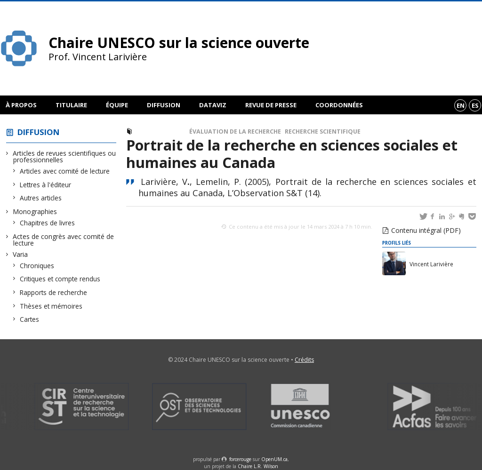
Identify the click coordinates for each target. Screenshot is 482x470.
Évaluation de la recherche (235, 131)
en (461, 105)
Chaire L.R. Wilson (258, 466)
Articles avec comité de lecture (65, 171)
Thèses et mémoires (51, 306)
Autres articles (41, 197)
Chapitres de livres (47, 222)
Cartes (29, 319)
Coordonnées (339, 105)
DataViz (212, 105)
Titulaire (71, 105)
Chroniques (37, 265)
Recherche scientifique (323, 131)
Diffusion (163, 105)
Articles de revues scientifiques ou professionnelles (64, 156)
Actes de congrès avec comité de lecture (63, 239)
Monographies (35, 211)
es (475, 105)
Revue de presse (271, 105)
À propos (21, 105)
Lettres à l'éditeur (45, 184)
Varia (20, 254)
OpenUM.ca (274, 459)
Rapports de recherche (53, 292)
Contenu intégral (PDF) (426, 230)
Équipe (117, 105)
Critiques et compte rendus (60, 278)
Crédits (304, 360)
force (240, 459)
